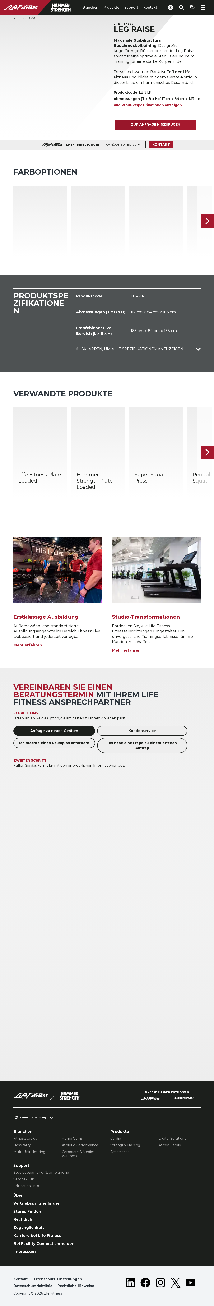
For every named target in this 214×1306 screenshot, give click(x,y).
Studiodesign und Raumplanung (41, 1173)
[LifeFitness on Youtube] (191, 1283)
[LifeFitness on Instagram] (160, 1283)
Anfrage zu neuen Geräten (54, 731)
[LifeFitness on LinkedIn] (130, 1283)
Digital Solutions (172, 1138)
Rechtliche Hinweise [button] (75, 1286)
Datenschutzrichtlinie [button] (32, 1286)
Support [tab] (131, 7)
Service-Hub (23, 1179)
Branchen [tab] (90, 7)
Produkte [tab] (111, 7)
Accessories (119, 1152)
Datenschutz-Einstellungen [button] (57, 1279)
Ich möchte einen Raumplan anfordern (54, 743)
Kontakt (150, 7)
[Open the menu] (203, 7)
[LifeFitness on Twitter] (176, 1283)
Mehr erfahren (27, 645)
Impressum (24, 1251)
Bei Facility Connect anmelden (43, 1243)
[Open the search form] (181, 7)
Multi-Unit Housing (29, 1152)
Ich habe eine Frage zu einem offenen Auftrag (142, 745)
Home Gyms (72, 1138)
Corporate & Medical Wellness (79, 1154)
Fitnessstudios (25, 1138)
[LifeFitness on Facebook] (145, 1283)
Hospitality (22, 1145)
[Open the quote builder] (192, 7)
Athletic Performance (80, 1145)
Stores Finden (27, 1211)
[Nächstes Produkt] (207, 221)
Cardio (115, 1138)
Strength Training (125, 1145)
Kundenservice (142, 731)
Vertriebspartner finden (36, 1203)
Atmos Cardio (170, 1145)
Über (18, 1195)
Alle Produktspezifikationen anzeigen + (149, 105)
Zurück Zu (24, 18)
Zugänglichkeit (28, 1227)
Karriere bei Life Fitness (37, 1235)
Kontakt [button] (20, 1279)
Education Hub (26, 1186)
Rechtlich (22, 1219)
